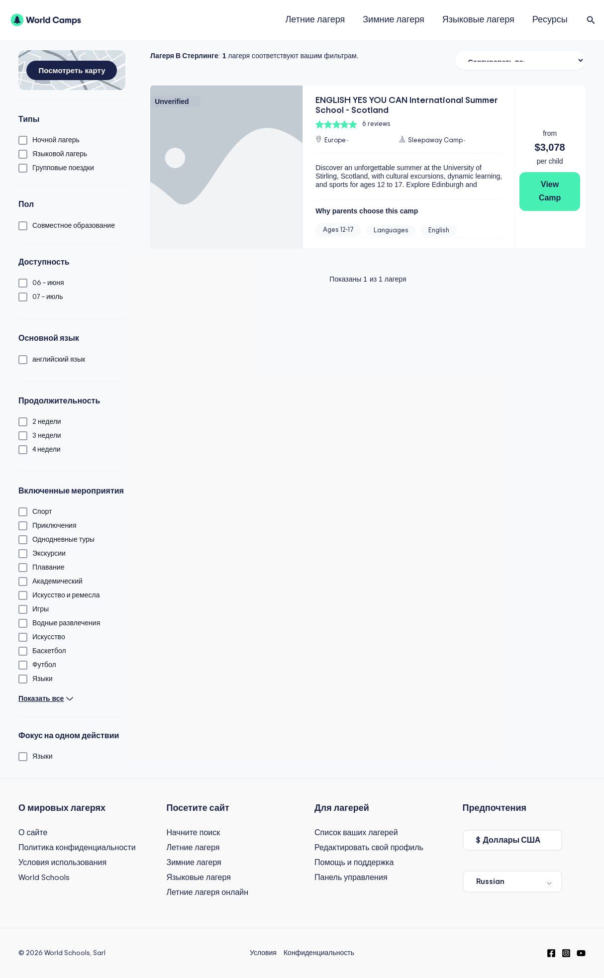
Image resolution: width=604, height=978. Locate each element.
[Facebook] (551, 953)
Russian (490, 881)
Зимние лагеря (393, 19)
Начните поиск (193, 833)
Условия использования (62, 863)
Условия (263, 953)
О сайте (32, 833)
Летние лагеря (315, 19)
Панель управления (351, 877)
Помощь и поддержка (354, 863)
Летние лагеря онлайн (208, 892)
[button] (591, 20)
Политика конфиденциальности (77, 848)
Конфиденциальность (319, 953)
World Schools (44, 877)
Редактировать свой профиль (368, 848)
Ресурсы (550, 19)
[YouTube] (581, 953)
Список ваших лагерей (356, 833)
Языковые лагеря (478, 19)
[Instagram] (566, 953)
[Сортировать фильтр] (520, 60)
